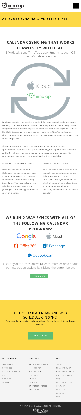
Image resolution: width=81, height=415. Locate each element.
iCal (4, 375)
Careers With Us (64, 382)
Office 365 (7, 368)
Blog (58, 397)
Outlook (6, 379)
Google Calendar (11, 371)
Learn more (39, 276)
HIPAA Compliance (65, 371)
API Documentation (39, 364)
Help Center (35, 368)
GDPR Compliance (64, 375)
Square (5, 382)
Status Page (35, 371)
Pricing (33, 379)
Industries (34, 382)
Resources (61, 393)
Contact (60, 386)
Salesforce (7, 364)
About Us (60, 389)
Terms (59, 364)
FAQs (58, 379)
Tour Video (34, 389)
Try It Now (40, 335)
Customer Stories (38, 386)
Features (33, 375)
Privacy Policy (63, 368)
